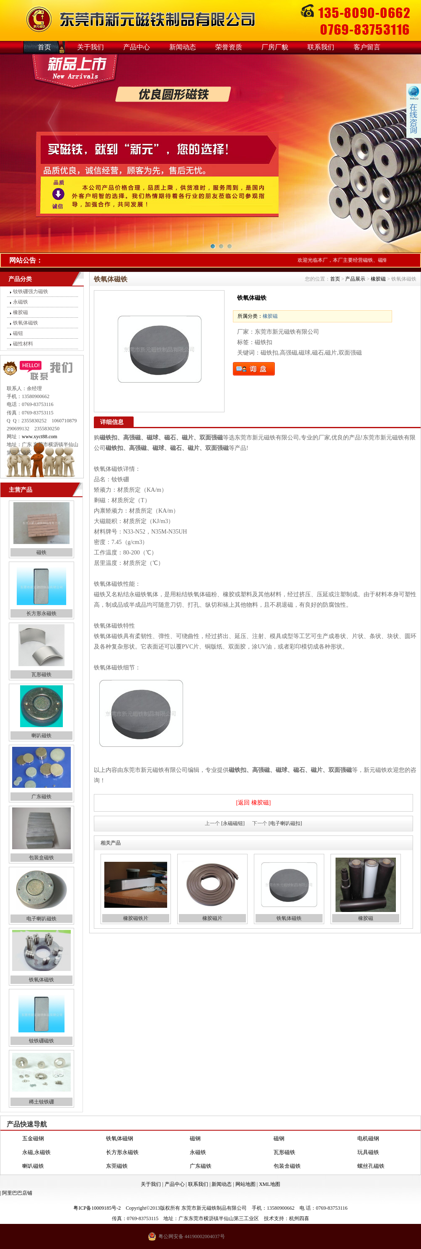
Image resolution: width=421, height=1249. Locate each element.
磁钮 (18, 333)
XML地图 (269, 1184)
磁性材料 (23, 344)
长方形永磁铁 (41, 613)
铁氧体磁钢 (119, 1138)
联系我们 (320, 47)
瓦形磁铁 (41, 674)
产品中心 (136, 47)
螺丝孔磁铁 (371, 1166)
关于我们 (90, 47)
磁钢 (195, 1138)
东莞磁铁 (117, 1166)
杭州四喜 (299, 1218)
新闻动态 (182, 47)
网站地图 (245, 1184)
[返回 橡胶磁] (253, 802)
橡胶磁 (20, 312)
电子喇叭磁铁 (41, 919)
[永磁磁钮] (233, 823)
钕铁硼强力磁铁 (30, 291)
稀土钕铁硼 (41, 1102)
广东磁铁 (41, 796)
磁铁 (41, 552)
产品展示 (355, 279)
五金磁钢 (33, 1138)
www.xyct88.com (39, 436)
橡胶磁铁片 (135, 918)
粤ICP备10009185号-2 (97, 1208)
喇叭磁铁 (41, 735)
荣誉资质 (228, 47)
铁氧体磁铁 (25, 323)
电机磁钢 (368, 1138)
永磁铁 (20, 302)
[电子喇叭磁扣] (285, 823)
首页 (44, 47)
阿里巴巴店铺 (17, 1193)
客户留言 (367, 47)
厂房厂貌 (274, 47)
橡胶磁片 (212, 918)
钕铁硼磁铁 (41, 1041)
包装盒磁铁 (41, 858)
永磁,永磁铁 (36, 1152)
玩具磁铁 (368, 1152)
